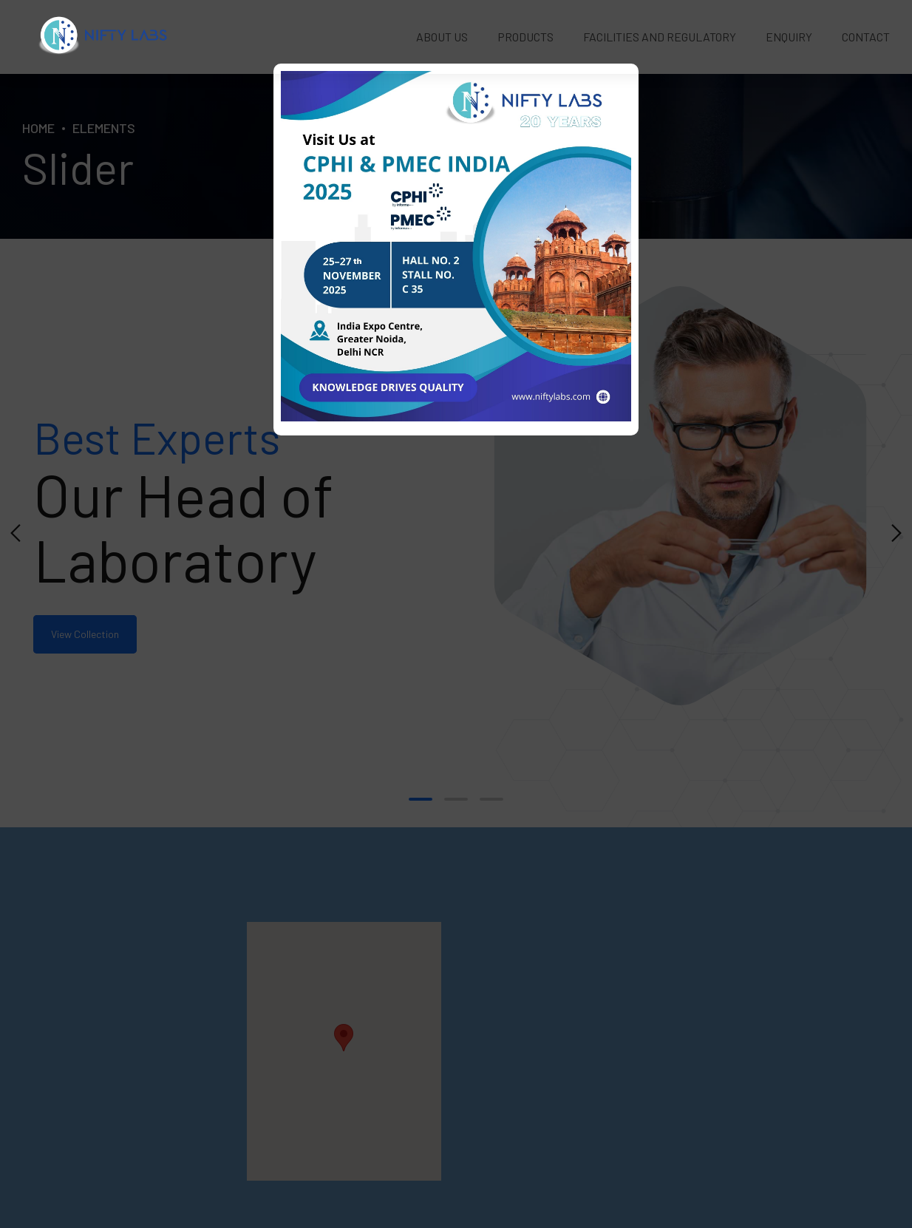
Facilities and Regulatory (659, 37)
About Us (442, 37)
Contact (866, 37)
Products (525, 37)
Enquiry (789, 37)
